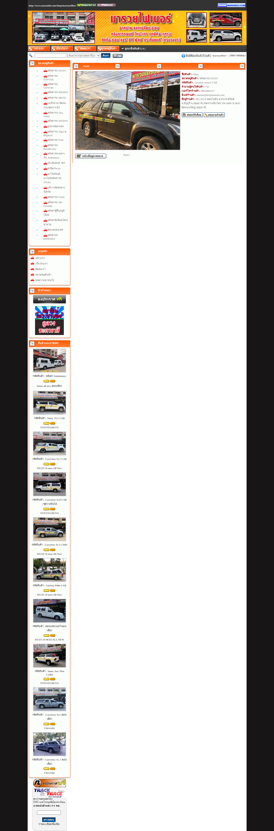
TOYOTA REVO (49, 427)
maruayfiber (219, 55)
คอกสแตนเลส (55, 229)
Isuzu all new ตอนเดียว (49, 386)
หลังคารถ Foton (55, 197)
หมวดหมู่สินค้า (43, 274)
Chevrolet (49, 728)
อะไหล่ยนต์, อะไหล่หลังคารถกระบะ (53, 177)
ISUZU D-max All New (49, 468)
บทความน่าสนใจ (44, 280)
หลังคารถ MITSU (56, 97)
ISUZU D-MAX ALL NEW (49, 639)
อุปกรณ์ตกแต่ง (55, 126)
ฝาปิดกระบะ (54, 168)
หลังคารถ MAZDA (57, 92)
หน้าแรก (40, 258)
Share (126, 154)
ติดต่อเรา (40, 269)
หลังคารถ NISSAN (57, 120)
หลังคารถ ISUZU (56, 70)
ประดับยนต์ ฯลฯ (56, 163)
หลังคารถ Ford (55, 139)
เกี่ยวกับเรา (41, 263)
